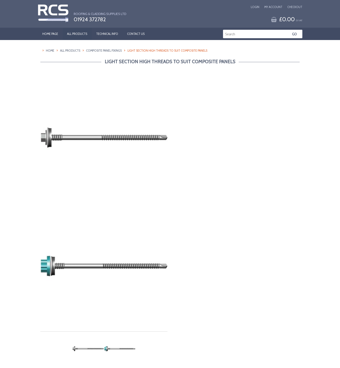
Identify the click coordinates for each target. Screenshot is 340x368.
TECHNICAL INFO (107, 34)
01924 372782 (90, 19)
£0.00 (290, 19)
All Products (70, 50)
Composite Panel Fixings (104, 50)
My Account (273, 7)
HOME (50, 50)
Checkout (294, 7)
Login (255, 7)
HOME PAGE (50, 34)
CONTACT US (136, 34)
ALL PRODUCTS (77, 34)
